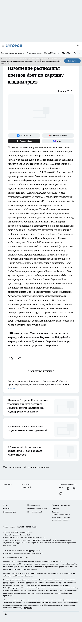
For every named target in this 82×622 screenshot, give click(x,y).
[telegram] (20, 358)
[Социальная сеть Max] (58, 141)
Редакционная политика (61, 505)
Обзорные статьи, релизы (37, 508)
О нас (5, 505)
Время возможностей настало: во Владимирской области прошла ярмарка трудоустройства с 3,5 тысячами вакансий (41, 385)
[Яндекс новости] (58, 135)
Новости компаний (34, 512)
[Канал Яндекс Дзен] (24, 141)
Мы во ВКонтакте (51, 53)
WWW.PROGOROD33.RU (27, 527)
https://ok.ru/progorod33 (60, 585)
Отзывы (6, 508)
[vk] (11, 358)
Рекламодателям (34, 53)
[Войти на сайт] (78, 45)
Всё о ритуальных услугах (12, 53)
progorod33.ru (13, 576)
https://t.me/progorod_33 (13, 588)
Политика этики (33, 505)
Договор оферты (9, 512)
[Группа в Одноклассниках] (67, 488)
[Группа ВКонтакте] (24, 135)
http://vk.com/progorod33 (39, 585)
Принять (72, 61)
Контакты (55, 508)
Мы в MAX (66, 53)
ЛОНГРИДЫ (7, 485)
